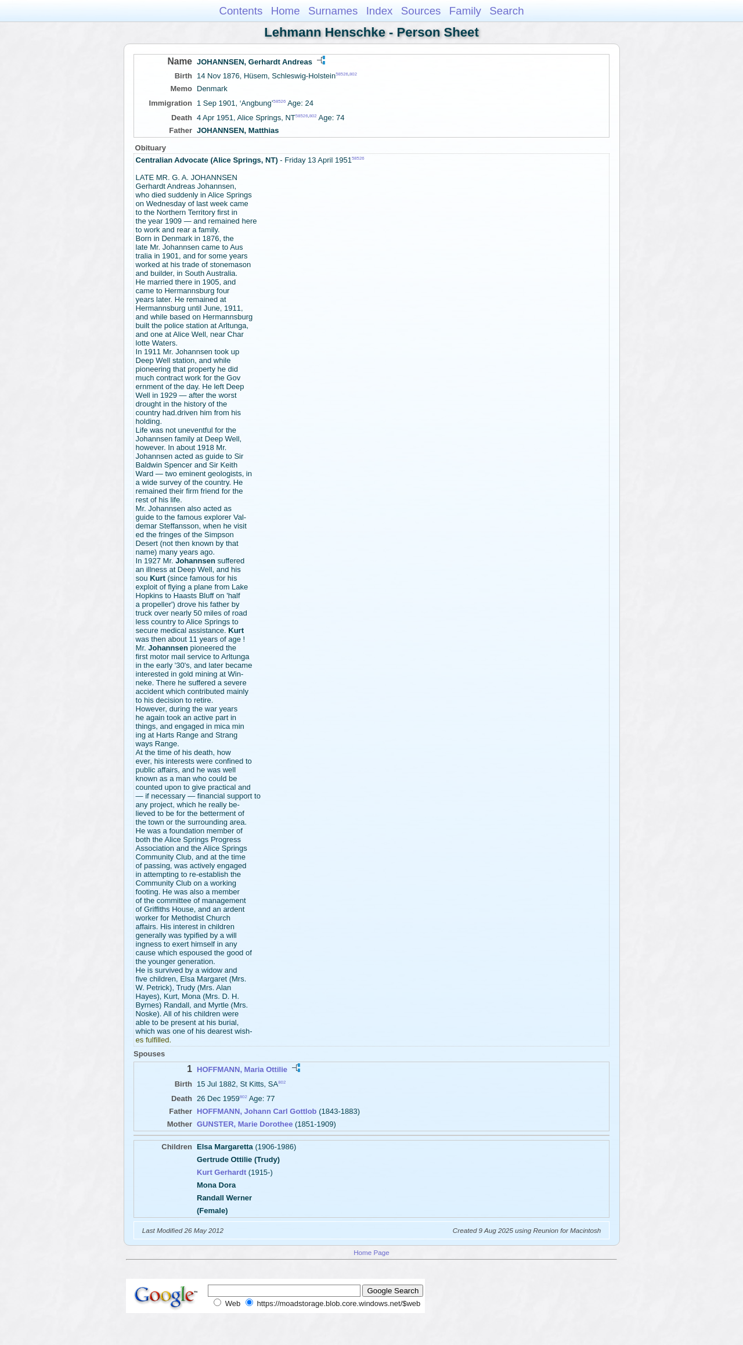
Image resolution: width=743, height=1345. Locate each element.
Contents (240, 11)
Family (465, 11)
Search (506, 11)
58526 (342, 74)
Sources (421, 11)
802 (353, 74)
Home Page (371, 1252)
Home (285, 11)
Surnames (333, 11)
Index (379, 11)
